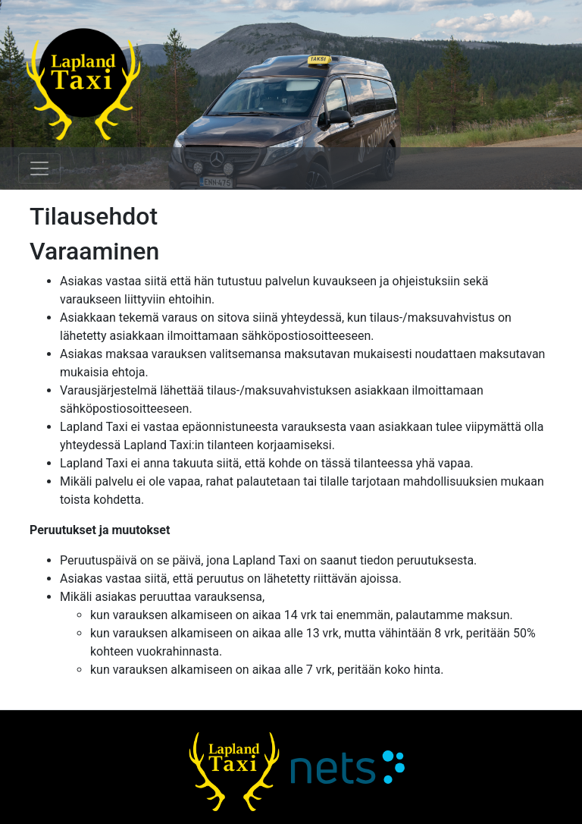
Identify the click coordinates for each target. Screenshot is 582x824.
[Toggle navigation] (39, 168)
